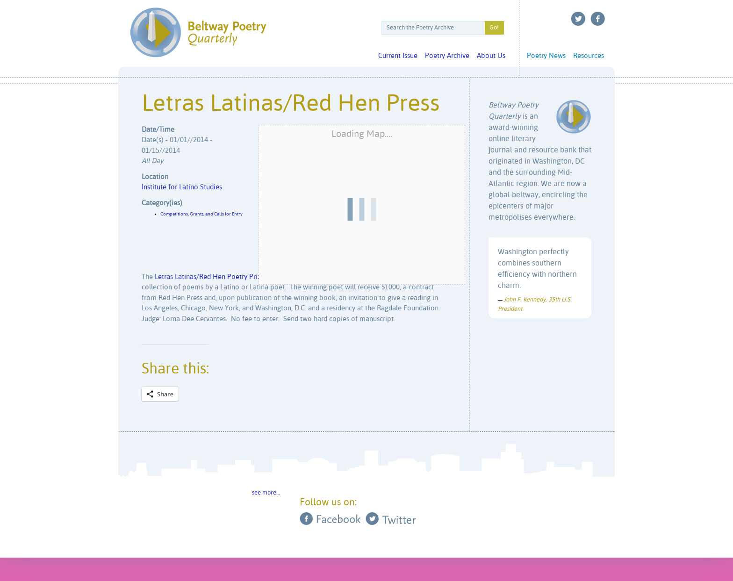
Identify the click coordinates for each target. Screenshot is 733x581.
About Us (491, 55)
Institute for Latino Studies (182, 187)
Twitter (578, 19)
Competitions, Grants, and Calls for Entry (201, 214)
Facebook (597, 19)
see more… (266, 493)
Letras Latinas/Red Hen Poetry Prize (210, 276)
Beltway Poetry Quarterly (197, 32)
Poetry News (546, 55)
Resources (588, 55)
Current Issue (397, 55)
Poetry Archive (447, 55)
